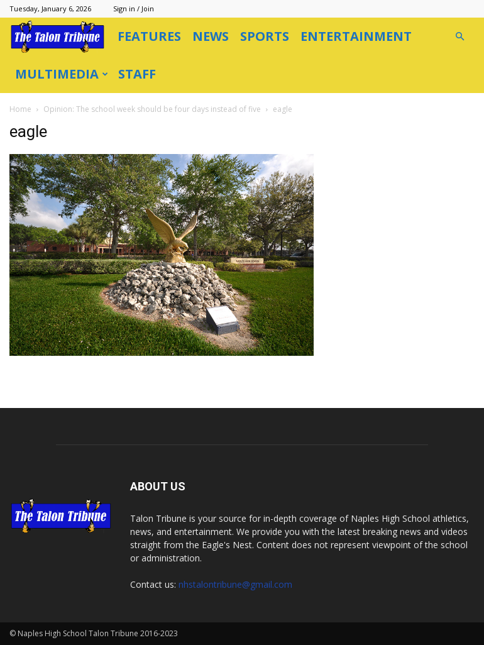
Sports (264, 36)
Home (20, 109)
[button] (459, 37)
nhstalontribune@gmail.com (235, 584)
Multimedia (61, 73)
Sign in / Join (133, 8)
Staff (137, 73)
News (210, 36)
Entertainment (356, 36)
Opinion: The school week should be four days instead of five (152, 109)
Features (149, 36)
